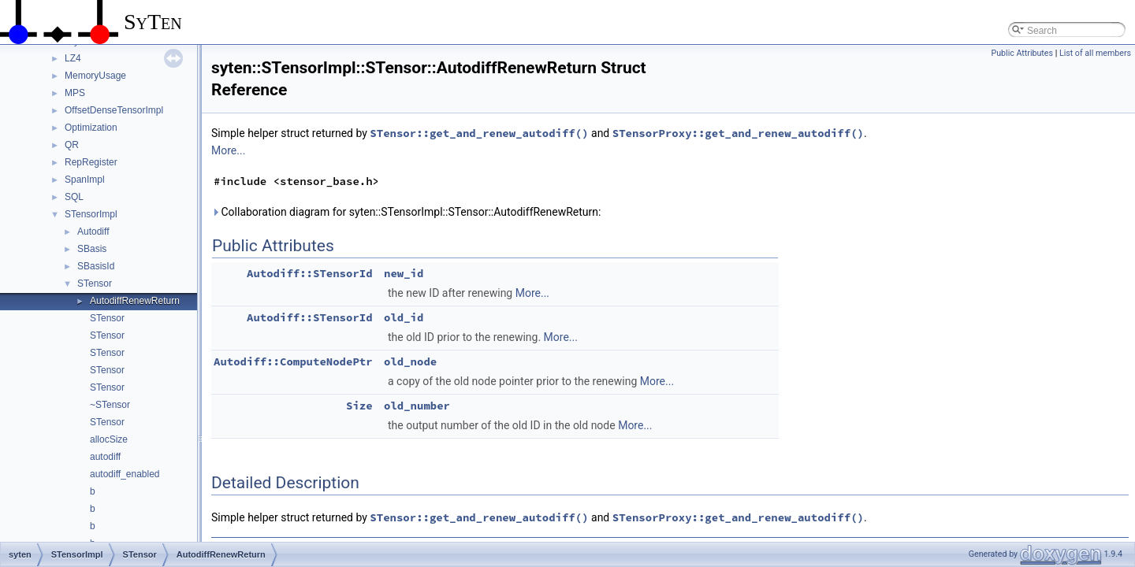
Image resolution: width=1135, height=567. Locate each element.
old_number (417, 405)
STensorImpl (91, 214)
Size (359, 405)
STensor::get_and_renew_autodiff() (479, 133)
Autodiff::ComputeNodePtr (293, 361)
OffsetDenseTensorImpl (114, 110)
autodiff (105, 456)
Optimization (91, 127)
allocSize (109, 439)
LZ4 (73, 58)
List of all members (1095, 53)
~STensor (110, 404)
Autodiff (93, 231)
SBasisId (95, 266)
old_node (410, 361)
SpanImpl (85, 179)
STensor (94, 283)
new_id (403, 273)
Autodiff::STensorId (310, 273)
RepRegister (91, 162)
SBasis (91, 248)
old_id (403, 317)
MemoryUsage (95, 75)
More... (228, 150)
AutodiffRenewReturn (135, 300)
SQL (74, 196)
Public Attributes (1022, 53)
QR (72, 144)
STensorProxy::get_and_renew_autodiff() (738, 133)
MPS (75, 92)
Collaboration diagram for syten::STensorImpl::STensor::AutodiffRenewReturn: (406, 212)
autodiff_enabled (125, 474)
